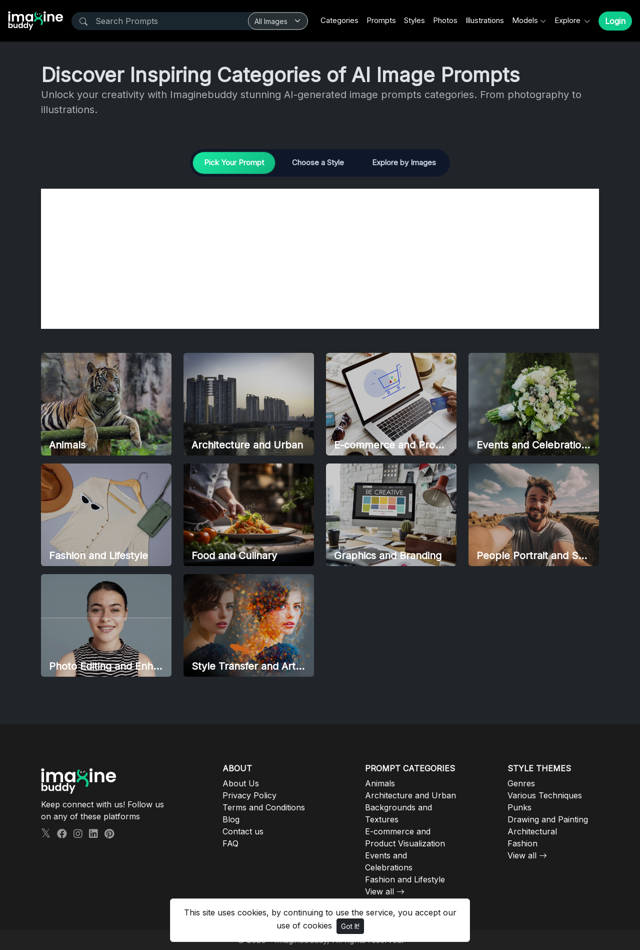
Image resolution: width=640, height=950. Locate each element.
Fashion (523, 843)
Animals (380, 783)
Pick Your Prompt (234, 162)
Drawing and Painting (548, 819)
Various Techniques (545, 795)
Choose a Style (318, 162)
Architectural (532, 831)
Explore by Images (404, 162)
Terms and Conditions (263, 807)
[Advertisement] (320, 259)
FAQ (230, 843)
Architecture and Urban (410, 795)
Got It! (350, 926)
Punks (520, 807)
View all (379, 891)
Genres (521, 783)
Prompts (381, 20)
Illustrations (485, 20)
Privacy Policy (249, 795)
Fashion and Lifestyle (405, 879)
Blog (231, 819)
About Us (240, 783)
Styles (414, 20)
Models (525, 20)
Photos (445, 20)
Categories (339, 20)
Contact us (243, 831)
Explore (568, 20)
